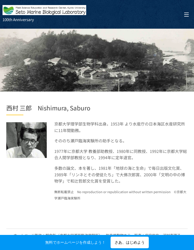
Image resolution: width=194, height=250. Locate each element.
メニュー (186, 14)
